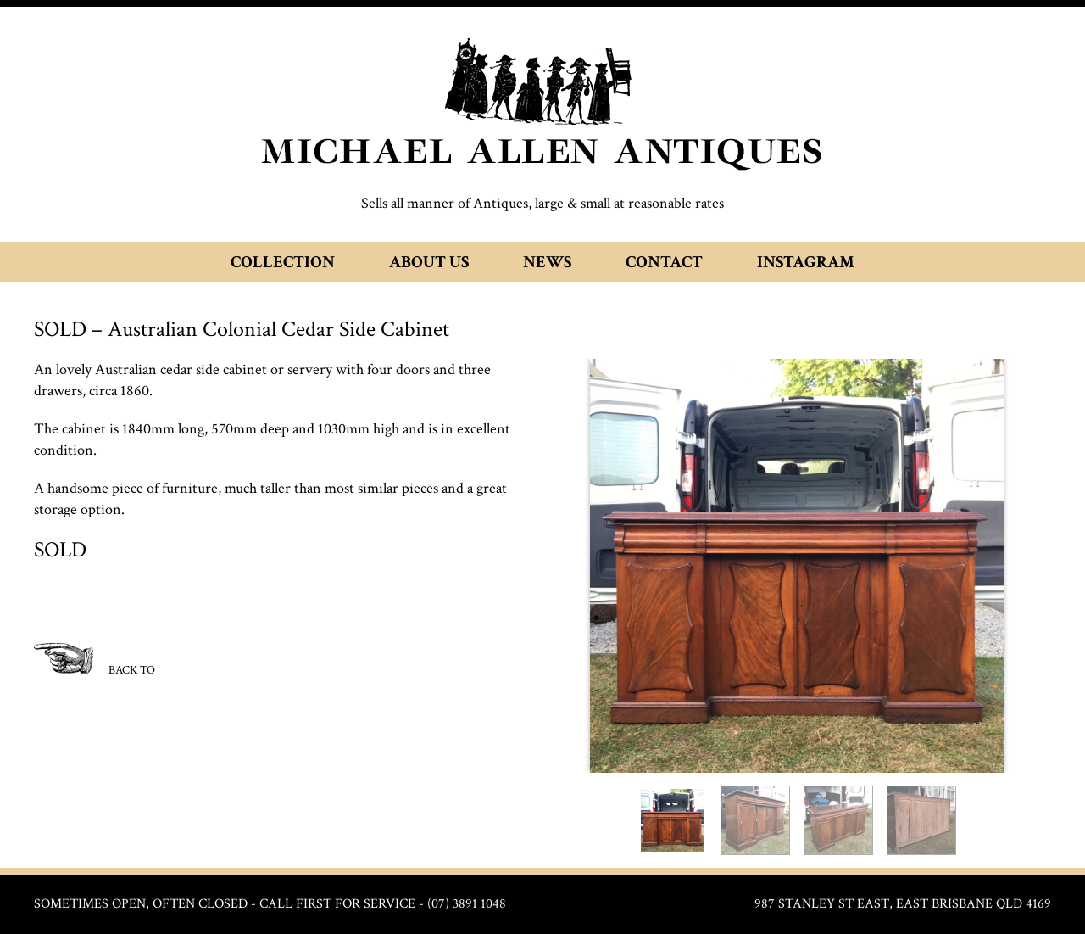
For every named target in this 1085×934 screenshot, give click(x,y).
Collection (283, 262)
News (547, 262)
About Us (429, 262)
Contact (664, 262)
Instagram (805, 262)
